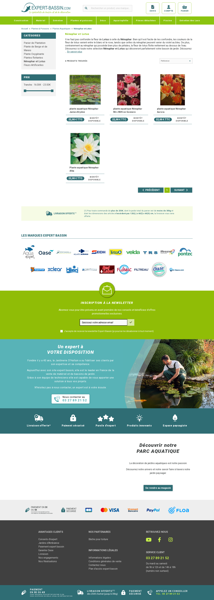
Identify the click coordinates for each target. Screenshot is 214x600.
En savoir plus (74, 51)
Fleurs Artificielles (33, 65)
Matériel (40, 20)
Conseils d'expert (47, 539)
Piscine (167, 20)
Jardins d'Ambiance (48, 542)
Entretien (58, 20)
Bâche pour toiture (98, 539)
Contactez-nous (97, 565)
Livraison (43, 554)
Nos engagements (48, 557)
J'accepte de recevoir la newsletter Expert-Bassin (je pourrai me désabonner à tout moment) (109, 331)
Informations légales (100, 557)
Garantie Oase (45, 550)
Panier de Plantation (34, 42)
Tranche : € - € (37, 84)
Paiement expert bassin (51, 546)
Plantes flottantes (33, 57)
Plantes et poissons (81, 20)
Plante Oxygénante (34, 54)
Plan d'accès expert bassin (103, 568)
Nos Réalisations (47, 561)
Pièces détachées (146, 20)
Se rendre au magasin (158, 487)
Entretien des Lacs (190, 20)
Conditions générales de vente (105, 561)
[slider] (25, 91)
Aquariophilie (120, 20)
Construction (21, 20)
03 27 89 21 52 (171, 594)
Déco (103, 20)
